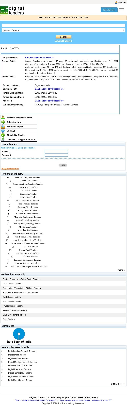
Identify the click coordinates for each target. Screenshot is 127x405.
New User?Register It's (19, 117)
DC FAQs (11, 131)
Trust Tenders (9, 319)
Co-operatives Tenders (13, 284)
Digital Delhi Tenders (17, 355)
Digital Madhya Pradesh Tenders (22, 362)
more (120, 270)
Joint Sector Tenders (12, 297)
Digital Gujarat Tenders (18, 358)
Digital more (116, 384)
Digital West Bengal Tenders (20, 380)
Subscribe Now (14, 122)
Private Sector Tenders (13, 306)
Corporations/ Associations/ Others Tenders (22, 288)
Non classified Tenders (13, 301)
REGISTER (109, 10)
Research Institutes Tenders (15, 310)
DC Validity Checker (16, 135)
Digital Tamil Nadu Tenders (20, 373)
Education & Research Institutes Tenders (20, 292)
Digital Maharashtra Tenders (20, 366)
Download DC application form (21, 139)
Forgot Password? (10, 168)
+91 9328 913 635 (53, 17)
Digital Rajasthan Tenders (19, 369)
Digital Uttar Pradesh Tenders (21, 376)
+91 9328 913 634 (80, 17)
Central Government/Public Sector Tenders (21, 279)
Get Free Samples (15, 126)
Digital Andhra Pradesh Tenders (22, 351)
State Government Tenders (14, 315)
